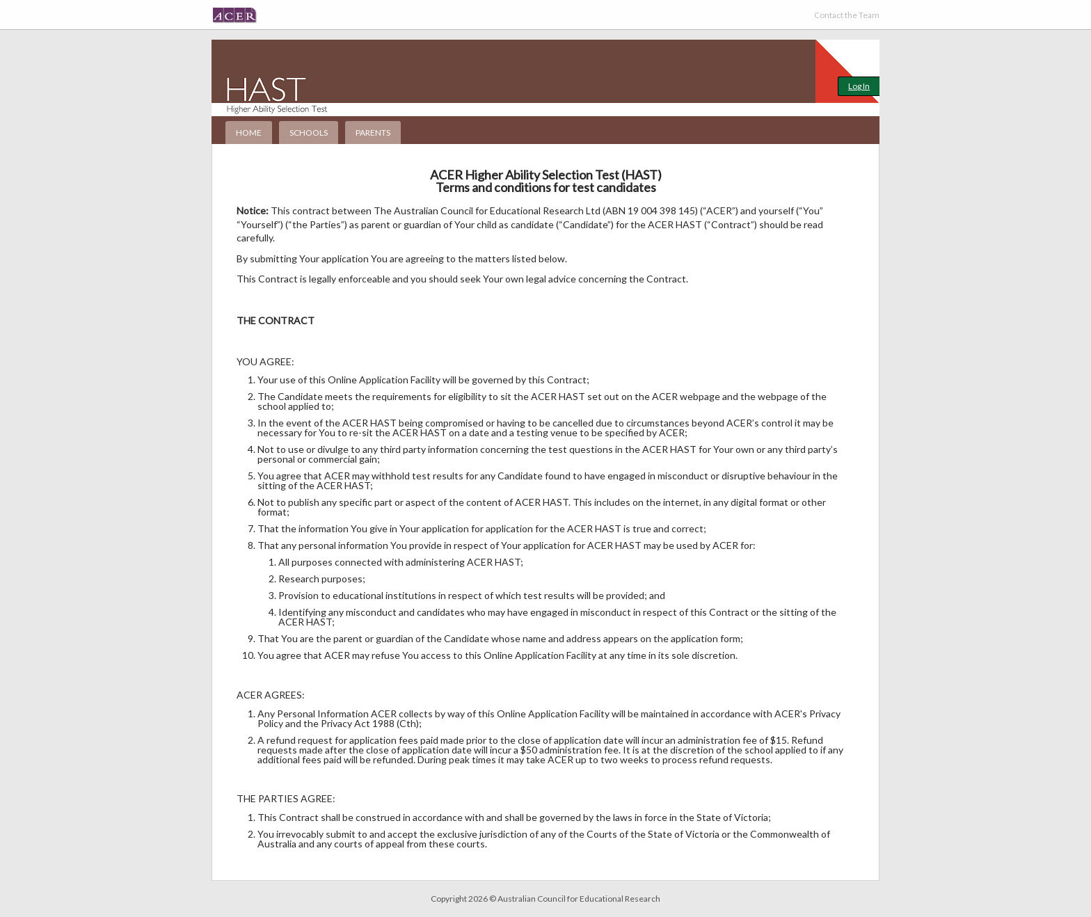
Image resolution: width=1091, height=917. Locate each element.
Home (249, 132)
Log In (859, 86)
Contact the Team (846, 15)
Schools (308, 132)
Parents (373, 132)
